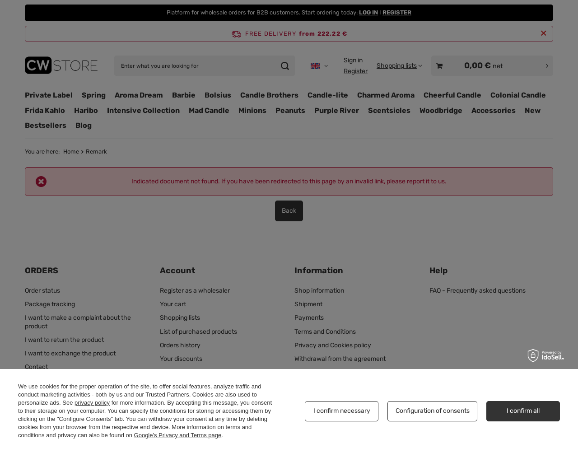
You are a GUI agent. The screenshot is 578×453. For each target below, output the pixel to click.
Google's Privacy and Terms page (178, 435)
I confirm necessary (341, 411)
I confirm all (523, 411)
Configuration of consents (433, 411)
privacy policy (92, 402)
